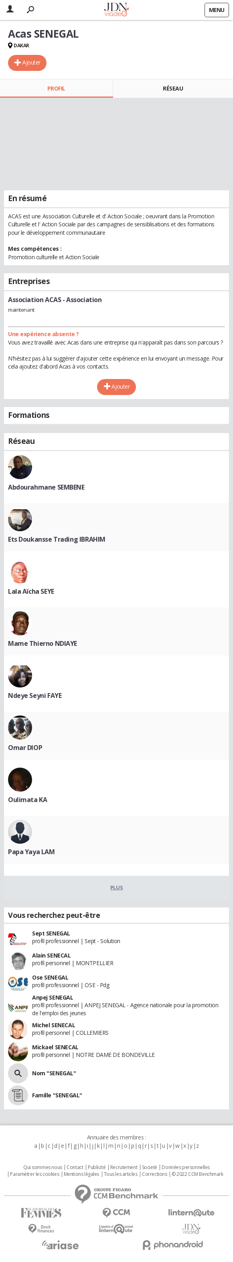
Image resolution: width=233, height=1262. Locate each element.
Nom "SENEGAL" (54, 1073)
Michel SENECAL (53, 1025)
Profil (56, 88)
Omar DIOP (25, 747)
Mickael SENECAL (55, 1047)
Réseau (173, 88)
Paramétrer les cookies (34, 1174)
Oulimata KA (27, 799)
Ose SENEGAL (50, 977)
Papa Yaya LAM (31, 851)
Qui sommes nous (42, 1167)
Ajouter (31, 62)
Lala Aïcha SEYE (31, 591)
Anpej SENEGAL (52, 997)
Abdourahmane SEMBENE (46, 487)
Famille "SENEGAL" (57, 1095)
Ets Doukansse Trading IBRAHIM (56, 539)
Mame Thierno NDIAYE (42, 643)
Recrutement (123, 1167)
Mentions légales (81, 1174)
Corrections (154, 1174)
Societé (149, 1167)
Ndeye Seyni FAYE (34, 695)
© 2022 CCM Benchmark (197, 1174)
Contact (75, 1167)
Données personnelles (186, 1167)
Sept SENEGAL (51, 933)
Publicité (96, 1167)
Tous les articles (121, 1174)
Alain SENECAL (51, 955)
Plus (116, 887)
